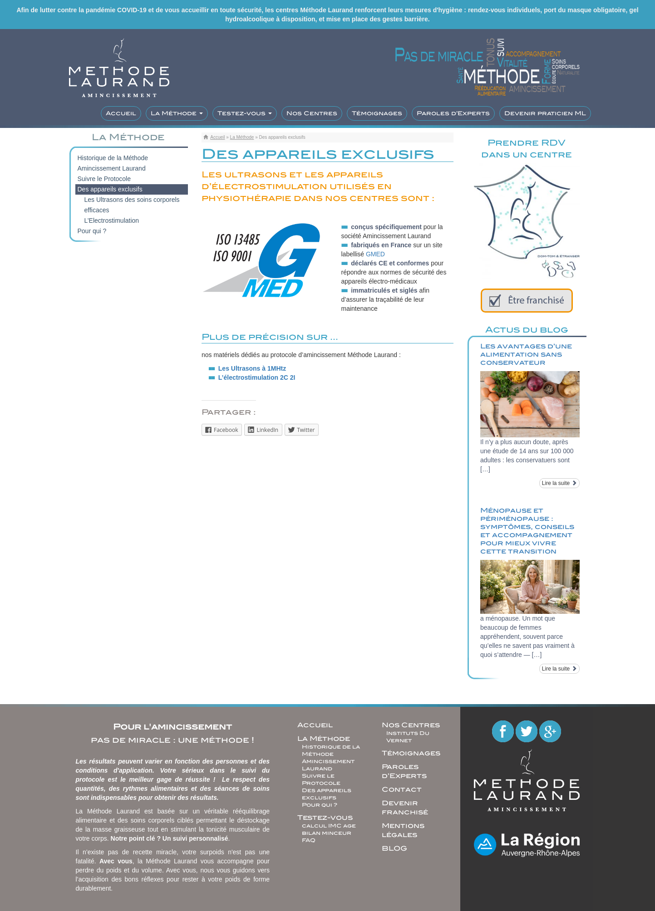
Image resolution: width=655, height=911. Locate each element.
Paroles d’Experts (453, 113)
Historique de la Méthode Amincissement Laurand (113, 163)
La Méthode (177, 113)
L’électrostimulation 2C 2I (256, 377)
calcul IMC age (329, 826)
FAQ (308, 840)
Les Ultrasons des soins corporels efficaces (132, 205)
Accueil (121, 113)
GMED (375, 254)
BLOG (394, 848)
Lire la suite (559, 483)
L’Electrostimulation (111, 220)
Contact (402, 789)
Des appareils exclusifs (110, 189)
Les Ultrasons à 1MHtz (252, 368)
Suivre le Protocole (104, 178)
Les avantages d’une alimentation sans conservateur (526, 354)
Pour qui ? (92, 231)
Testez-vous (244, 113)
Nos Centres (311, 113)
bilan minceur (326, 833)
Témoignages (377, 113)
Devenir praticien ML (545, 113)
